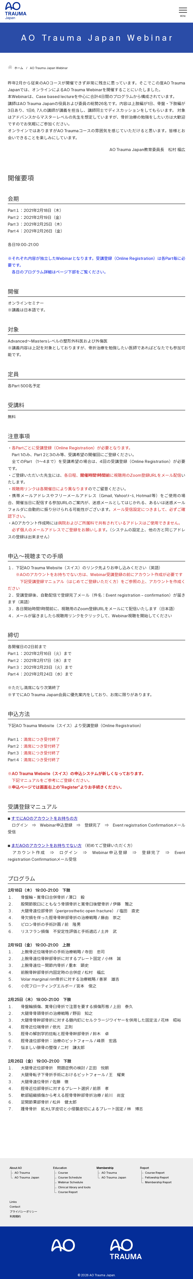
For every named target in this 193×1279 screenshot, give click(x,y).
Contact (15, 1206)
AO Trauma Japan (27, 1177)
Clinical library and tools (74, 1187)
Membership (104, 1167)
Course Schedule (70, 1177)
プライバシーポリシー (23, 1211)
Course (63, 1172)
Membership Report (158, 1182)
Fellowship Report (157, 1177)
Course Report (67, 1192)
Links (13, 1201)
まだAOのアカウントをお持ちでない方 (46, 845)
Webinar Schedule (70, 1182)
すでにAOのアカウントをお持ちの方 (44, 818)
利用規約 (15, 1216)
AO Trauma (22, 1172)
